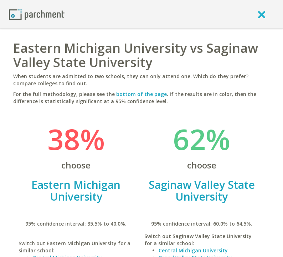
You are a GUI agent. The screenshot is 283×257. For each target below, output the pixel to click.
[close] (261, 14)
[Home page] (37, 14)
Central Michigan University (193, 250)
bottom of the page (141, 94)
